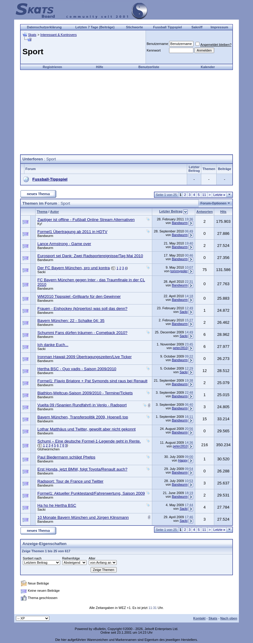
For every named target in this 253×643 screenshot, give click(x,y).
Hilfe (99, 67)
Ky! (39, 223)
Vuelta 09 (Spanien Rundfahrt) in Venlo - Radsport (82, 405)
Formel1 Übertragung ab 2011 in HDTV (72, 231)
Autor (54, 211)
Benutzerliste (148, 67)
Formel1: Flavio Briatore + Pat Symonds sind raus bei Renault (92, 381)
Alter (92, 558)
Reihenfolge (71, 558)
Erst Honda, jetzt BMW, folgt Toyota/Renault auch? (82, 469)
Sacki (41, 272)
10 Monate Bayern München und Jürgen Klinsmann (83, 517)
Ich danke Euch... (52, 344)
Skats (32, 34)
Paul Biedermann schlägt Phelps (66, 457)
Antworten (204, 211)
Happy (183, 460)
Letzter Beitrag (170, 211)
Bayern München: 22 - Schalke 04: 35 (70, 320)
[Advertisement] (126, 112)
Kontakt (199, 618)
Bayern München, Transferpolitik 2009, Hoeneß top (82, 417)
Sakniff (196, 27)
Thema (42, 211)
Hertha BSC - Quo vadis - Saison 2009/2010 (76, 369)
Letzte (219, 195)
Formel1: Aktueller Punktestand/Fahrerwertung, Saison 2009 (91, 493)
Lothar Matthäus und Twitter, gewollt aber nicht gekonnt (86, 429)
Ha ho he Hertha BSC (56, 505)
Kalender (208, 67)
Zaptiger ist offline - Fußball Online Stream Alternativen (85, 219)
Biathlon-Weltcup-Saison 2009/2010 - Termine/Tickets (85, 393)
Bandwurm (180, 223)
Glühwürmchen (48, 449)
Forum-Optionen (213, 203)
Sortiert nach (32, 558)
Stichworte (134, 27)
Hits (223, 211)
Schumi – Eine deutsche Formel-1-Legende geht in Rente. (89, 441)
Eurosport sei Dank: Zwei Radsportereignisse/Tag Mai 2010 (90, 256)
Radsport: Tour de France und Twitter (70, 481)
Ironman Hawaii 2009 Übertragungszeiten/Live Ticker (84, 357)
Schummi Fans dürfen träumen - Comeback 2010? (82, 332)
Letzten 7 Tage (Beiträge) (95, 27)
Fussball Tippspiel (167, 27)
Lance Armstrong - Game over (64, 243)
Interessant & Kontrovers (58, 34)
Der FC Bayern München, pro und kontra (73, 268)
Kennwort (154, 50)
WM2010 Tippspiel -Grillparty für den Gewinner (79, 296)
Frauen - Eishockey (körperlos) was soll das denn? (82, 308)
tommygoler (178, 271)
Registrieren (52, 67)
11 (204, 195)
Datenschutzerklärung (44, 27)
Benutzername (157, 44)
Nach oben (228, 618)
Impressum (219, 27)
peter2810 (180, 348)
